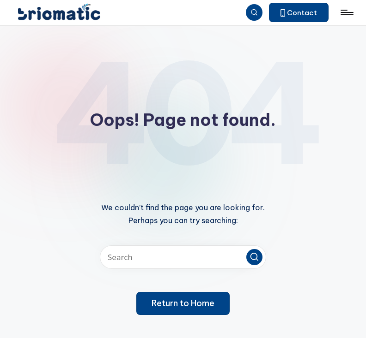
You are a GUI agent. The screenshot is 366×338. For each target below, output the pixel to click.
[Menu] (346, 12)
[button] (299, 12)
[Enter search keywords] (183, 257)
